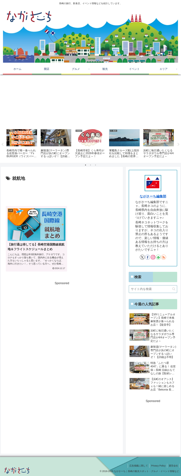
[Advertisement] (90, 101)
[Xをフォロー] (142, 257)
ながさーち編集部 (153, 196)
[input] (153, 289)
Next (178, 144)
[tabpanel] (22, 144)
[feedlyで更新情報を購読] (158, 257)
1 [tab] (85, 165)
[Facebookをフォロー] (147, 257)
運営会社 (173, 465)
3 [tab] (95, 165)
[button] (174, 289)
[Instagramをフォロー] (152, 257)
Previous (2, 144)
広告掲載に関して (138, 465)
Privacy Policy (158, 465)
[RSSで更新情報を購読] (163, 257)
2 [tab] (90, 165)
